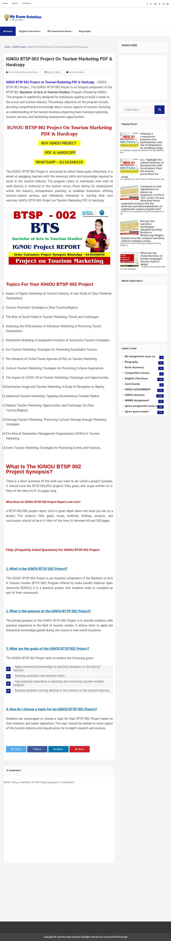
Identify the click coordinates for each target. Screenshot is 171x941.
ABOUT (15, 3)
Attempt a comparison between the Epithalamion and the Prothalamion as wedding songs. (151, 140)
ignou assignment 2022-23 (142, 405)
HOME (5, 3)
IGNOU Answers (135, 394)
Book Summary (134, 367)
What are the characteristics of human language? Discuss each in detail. (151, 259)
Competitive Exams (137, 372)
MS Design (122, 937)
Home (7, 31)
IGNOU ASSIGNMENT (138, 389)
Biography (85, 31)
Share (37, 749)
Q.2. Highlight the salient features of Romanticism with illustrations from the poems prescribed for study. (142, 168)
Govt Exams (132, 383)
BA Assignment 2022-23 (140, 356)
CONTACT (26, 3)
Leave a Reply (76, 72)
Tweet (16, 749)
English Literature (30, 31)
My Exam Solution (71, 937)
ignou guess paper (137, 411)
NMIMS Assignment (137, 400)
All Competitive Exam (59, 31)
